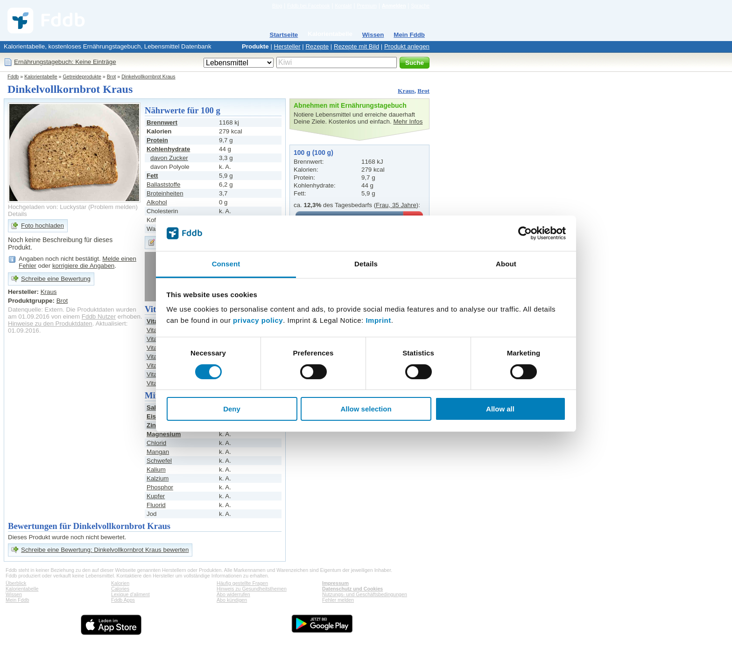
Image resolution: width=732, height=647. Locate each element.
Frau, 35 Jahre (396, 205)
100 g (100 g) (313, 152)
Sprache (420, 5)
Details (17, 213)
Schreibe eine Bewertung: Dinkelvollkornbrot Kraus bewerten (105, 549)
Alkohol (157, 202)
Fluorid (156, 504)
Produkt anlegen (406, 46)
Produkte (255, 46)
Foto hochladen (42, 225)
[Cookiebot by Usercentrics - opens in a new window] (525, 233)
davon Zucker (169, 157)
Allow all (500, 409)
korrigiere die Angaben (83, 265)
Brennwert (162, 122)
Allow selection (365, 409)
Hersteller (287, 46)
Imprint (378, 320)
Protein (157, 140)
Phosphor (160, 487)
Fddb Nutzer (99, 316)
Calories (120, 588)
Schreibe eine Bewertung (56, 278)
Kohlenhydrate (168, 149)
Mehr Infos (407, 121)
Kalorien (120, 583)
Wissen (373, 34)
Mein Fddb (409, 34)
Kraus (406, 90)
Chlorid (156, 442)
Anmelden (394, 5)
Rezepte (317, 46)
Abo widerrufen (233, 594)
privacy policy (258, 320)
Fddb (13, 76)
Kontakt (343, 5)
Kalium (156, 469)
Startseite (284, 34)
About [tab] (506, 264)
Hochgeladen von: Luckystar (47, 206)
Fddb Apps (123, 600)
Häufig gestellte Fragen (242, 583)
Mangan (158, 451)
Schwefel (159, 460)
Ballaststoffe (163, 184)
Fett (152, 175)
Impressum (335, 583)
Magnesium (164, 434)
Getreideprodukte (82, 76)
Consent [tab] (226, 264)
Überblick (16, 583)
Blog (277, 5)
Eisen (155, 416)
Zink (153, 425)
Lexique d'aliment (130, 594)
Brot (111, 76)
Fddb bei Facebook (308, 5)
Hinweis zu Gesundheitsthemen (252, 588)
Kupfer (156, 496)
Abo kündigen (232, 600)
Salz (153, 407)
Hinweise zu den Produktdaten (50, 323)
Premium (367, 5)
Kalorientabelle (330, 33)
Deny (231, 409)
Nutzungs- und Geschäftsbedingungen (364, 594)
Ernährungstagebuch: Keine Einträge (65, 61)
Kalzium (158, 478)
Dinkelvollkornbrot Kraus (148, 76)
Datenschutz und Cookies (352, 588)
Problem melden (112, 206)
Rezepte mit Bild (356, 46)
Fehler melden (338, 600)
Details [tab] (366, 264)
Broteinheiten (165, 193)
